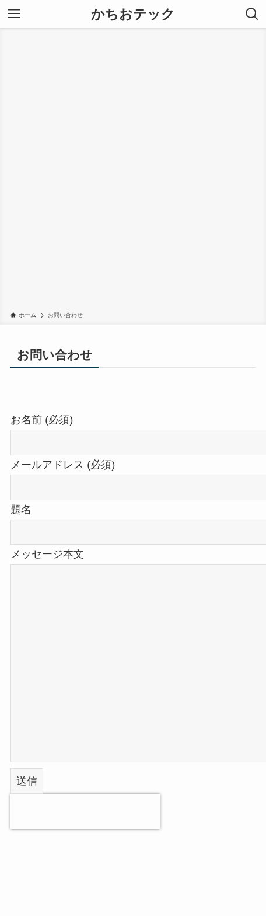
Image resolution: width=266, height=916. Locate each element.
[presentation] (85, 811)
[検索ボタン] (252, 14)
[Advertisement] (133, 172)
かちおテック (133, 14)
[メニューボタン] (14, 14)
